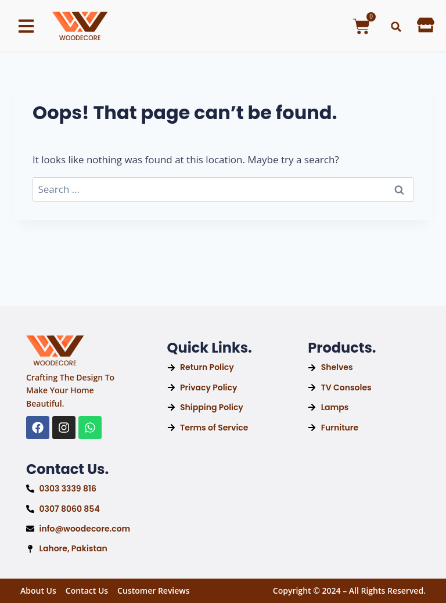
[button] (396, 26)
